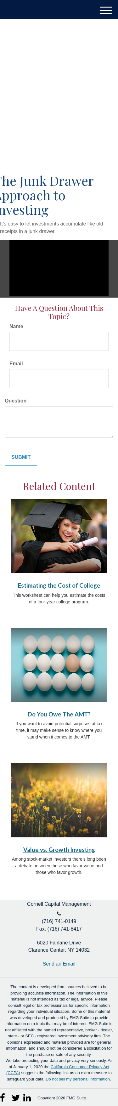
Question (15, 400)
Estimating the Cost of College (59, 585)
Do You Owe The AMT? (59, 714)
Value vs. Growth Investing (59, 849)
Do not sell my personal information (78, 1079)
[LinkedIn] (27, 1096)
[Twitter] (16, 1096)
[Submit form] (21, 457)
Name (16, 326)
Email (16, 363)
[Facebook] (4, 1096)
